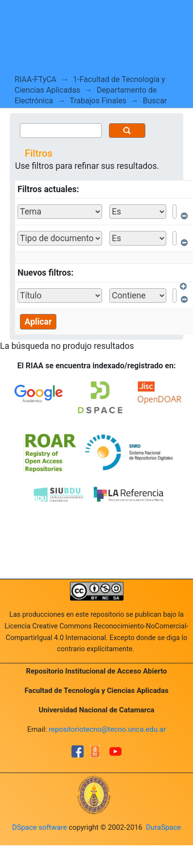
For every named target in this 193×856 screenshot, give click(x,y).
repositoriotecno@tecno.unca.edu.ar (107, 729)
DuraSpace (163, 827)
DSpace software (39, 827)
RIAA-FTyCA (35, 79)
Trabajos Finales (98, 100)
